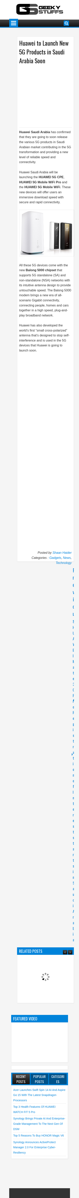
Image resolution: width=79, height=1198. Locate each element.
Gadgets (55, 557)
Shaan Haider (62, 552)
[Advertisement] (47, 95)
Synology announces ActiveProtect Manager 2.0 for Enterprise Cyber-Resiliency (34, 1147)
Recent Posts (21, 1079)
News (67, 557)
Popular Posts (39, 1079)
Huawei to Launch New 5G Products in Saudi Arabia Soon (44, 52)
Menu (13, 23)
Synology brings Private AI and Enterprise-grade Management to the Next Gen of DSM (39, 1123)
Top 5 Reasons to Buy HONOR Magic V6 (38, 1135)
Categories (57, 1079)
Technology (64, 563)
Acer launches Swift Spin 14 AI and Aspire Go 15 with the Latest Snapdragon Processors (39, 1095)
